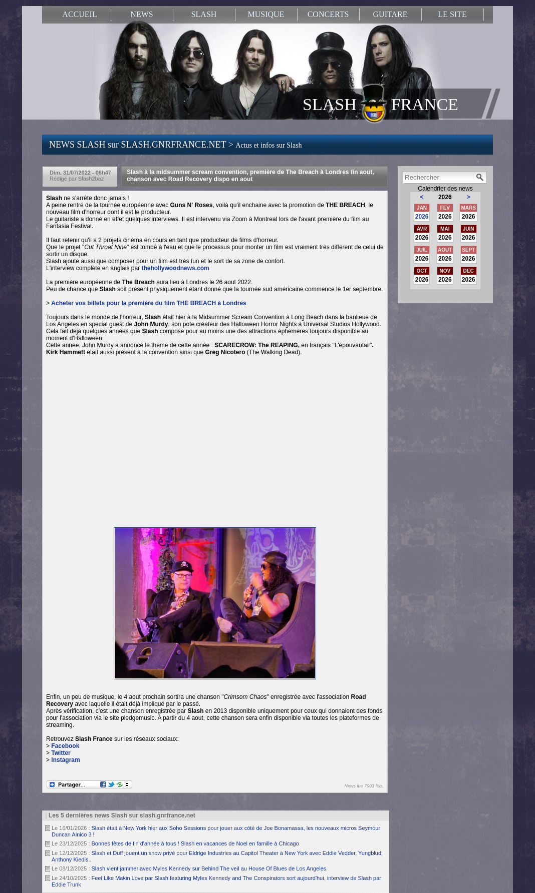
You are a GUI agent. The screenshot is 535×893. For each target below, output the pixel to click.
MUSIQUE (266, 14)
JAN (422, 208)
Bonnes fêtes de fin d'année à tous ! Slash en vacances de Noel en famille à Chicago (195, 843)
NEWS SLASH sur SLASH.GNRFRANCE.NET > (175, 145)
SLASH (204, 14)
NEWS (141, 14)
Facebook (65, 745)
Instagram (65, 759)
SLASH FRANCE (380, 104)
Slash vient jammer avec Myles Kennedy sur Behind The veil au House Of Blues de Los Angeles (209, 868)
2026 (422, 216)
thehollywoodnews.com (176, 268)
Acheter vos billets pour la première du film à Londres (148, 303)
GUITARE (390, 14)
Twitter (60, 752)
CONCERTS (328, 14)
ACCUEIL (79, 14)
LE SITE (452, 14)
